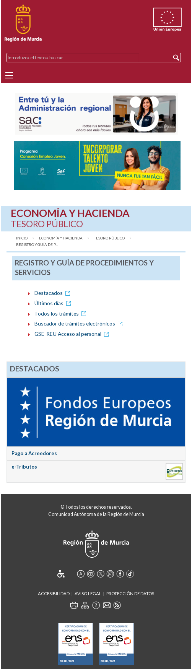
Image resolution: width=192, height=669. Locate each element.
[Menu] (9, 75)
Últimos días (53, 303)
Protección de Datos (130, 593)
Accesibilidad (54, 593)
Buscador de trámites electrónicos (79, 323)
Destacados (53, 293)
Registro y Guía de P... (37, 245)
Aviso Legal (88, 593)
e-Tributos (24, 467)
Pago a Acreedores (34, 453)
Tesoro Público (109, 238)
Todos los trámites (61, 313)
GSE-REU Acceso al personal (72, 333)
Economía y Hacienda (61, 238)
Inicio (22, 238)
